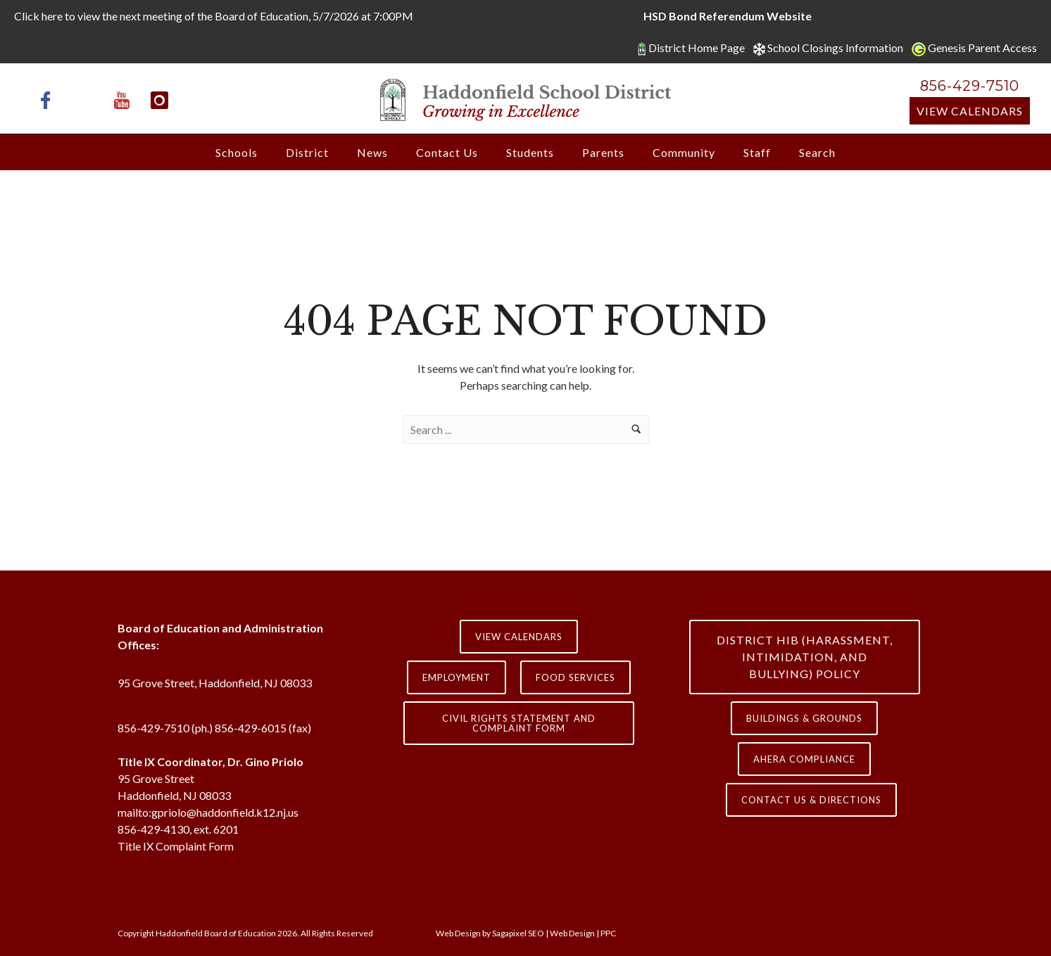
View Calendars (970, 110)
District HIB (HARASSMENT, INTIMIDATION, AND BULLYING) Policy (805, 656)
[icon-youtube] (125, 100)
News (372, 152)
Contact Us (447, 152)
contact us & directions (811, 799)
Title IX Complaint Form (176, 846)
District (307, 152)
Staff (757, 152)
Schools (236, 152)
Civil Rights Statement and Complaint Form (519, 723)
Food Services (575, 677)
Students (530, 152)
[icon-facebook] (49, 100)
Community (684, 152)
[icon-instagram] (160, 100)
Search (817, 152)
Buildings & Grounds (804, 718)
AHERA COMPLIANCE (804, 759)
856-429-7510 (969, 85)
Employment (456, 677)
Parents (603, 152)
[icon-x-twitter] (87, 100)
